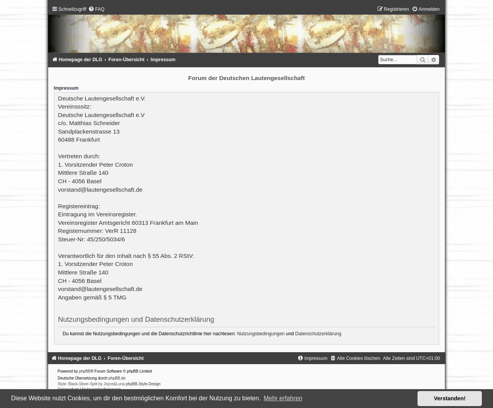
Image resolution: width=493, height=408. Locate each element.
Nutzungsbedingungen (261, 333)
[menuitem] (96, 9)
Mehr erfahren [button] (282, 398)
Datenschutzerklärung (318, 333)
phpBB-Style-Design (143, 384)
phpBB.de (117, 378)
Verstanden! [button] (450, 398)
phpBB (85, 371)
